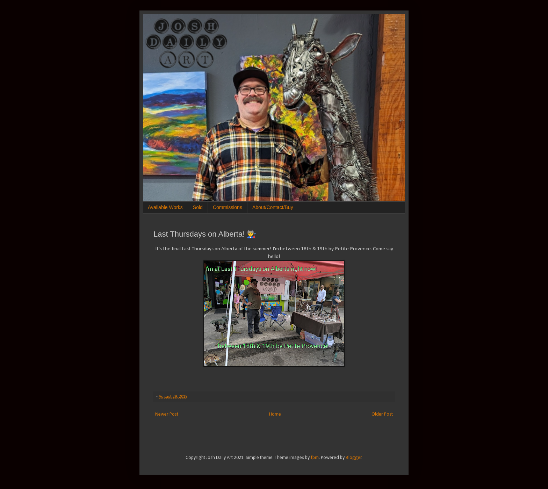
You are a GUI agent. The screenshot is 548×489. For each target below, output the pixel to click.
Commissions (227, 207)
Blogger (354, 457)
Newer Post (166, 414)
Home (275, 414)
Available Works (165, 207)
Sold (198, 207)
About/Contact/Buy (272, 207)
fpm (315, 457)
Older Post (382, 414)
